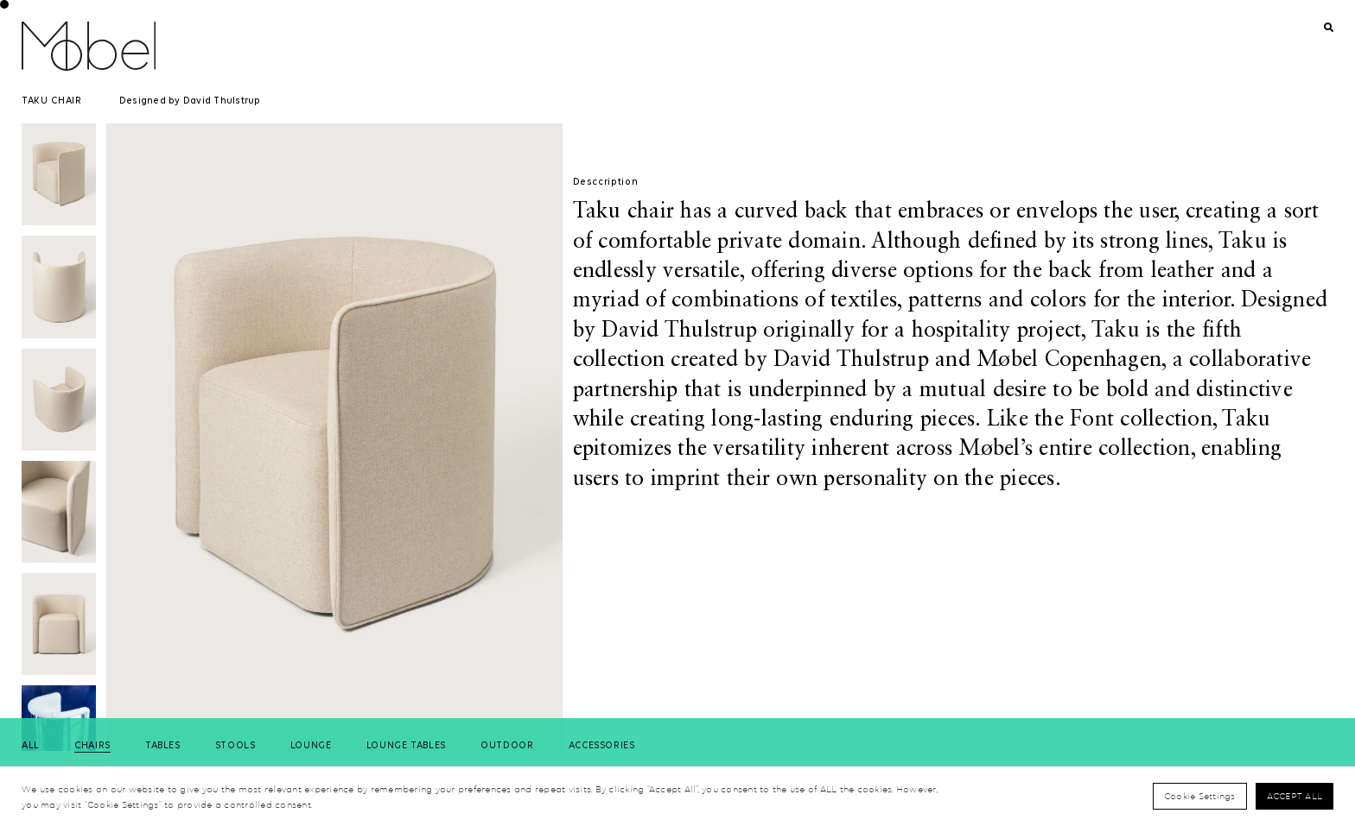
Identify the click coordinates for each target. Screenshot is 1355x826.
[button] (59, 730)
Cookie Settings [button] (1200, 796)
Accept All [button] (1295, 796)
